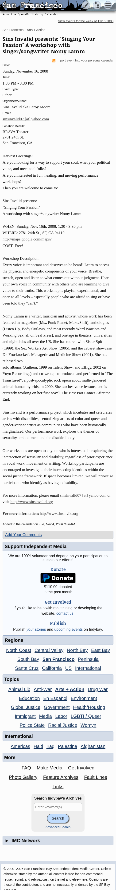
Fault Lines (95, 777)
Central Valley (49, 650)
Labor (61, 716)
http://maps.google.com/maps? (27, 239)
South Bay (28, 659)
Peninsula (88, 659)
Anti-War (43, 689)
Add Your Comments (23, 534)
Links (58, 786)
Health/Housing (89, 707)
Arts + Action (36, 30)
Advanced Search (58, 827)
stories (36, 629)
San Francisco (13, 30)
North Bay (77, 650)
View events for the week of (85, 21)
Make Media (49, 767)
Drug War (98, 689)
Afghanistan (93, 746)
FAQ (26, 767)
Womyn (88, 725)
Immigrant (25, 716)
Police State (32, 725)
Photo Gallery (23, 777)
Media (45, 716)
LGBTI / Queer (86, 716)
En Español (55, 698)
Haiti (38, 746)
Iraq (50, 746)
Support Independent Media (35, 546)
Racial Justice (62, 725)
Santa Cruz (27, 668)
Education (29, 698)
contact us (64, 613)
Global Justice (25, 707)
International (88, 668)
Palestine (67, 746)
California (52, 668)
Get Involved (81, 767)
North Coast (18, 650)
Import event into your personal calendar (83, 60)
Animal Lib (19, 689)
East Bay (100, 650)
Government (57, 707)
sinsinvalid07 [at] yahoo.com (26, 119)
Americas (20, 746)
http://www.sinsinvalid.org (31, 502)
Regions (14, 640)
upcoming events (68, 629)
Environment (84, 698)
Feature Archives (60, 777)
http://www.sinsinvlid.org (59, 514)
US (68, 668)
